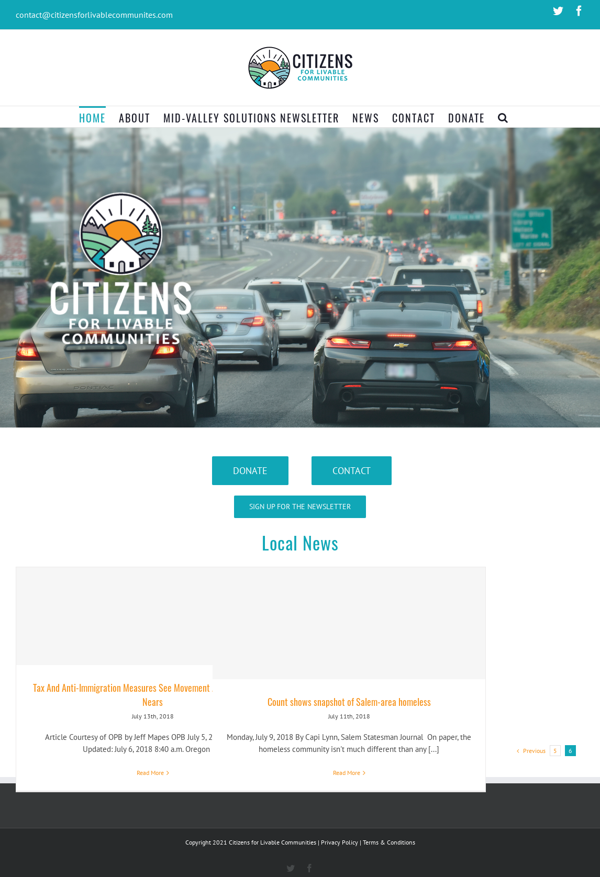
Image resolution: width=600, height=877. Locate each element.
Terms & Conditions (389, 842)
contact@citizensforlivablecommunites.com (94, 14)
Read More (150, 773)
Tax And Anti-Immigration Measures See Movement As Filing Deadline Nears (153, 695)
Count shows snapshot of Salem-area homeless (349, 702)
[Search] (503, 116)
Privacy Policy (339, 842)
